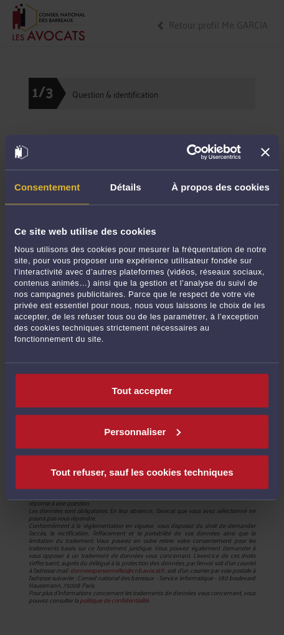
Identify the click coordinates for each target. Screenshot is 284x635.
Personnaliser (142, 431)
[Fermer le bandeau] (265, 152)
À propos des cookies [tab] (220, 186)
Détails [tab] (125, 186)
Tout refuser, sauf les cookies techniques (141, 472)
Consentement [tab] (47, 186)
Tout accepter (141, 390)
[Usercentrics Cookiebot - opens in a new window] (186, 152)
